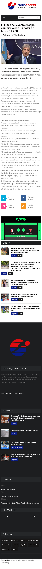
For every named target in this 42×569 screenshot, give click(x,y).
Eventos (15, 545)
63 (20, 255)
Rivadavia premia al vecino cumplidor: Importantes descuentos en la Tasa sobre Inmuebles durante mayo (25, 250)
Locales (14, 255)
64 (10, 273)
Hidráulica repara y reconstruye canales (24, 430)
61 (20, 299)
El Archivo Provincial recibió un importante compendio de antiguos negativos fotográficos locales (25, 418)
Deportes (14, 299)
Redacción (7, 35)
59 (20, 287)
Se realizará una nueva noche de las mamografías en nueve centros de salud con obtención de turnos (24, 282)
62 (20, 314)
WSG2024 (5, 540)
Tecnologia (14, 540)
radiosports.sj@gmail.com (14, 393)
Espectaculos (6, 545)
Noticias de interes (17, 447)
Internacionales (33, 545)
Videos (23, 540)
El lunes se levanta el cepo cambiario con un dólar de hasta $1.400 (18, 28)
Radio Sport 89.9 (10, 560)
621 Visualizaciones (18, 35)
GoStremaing (5, 563)
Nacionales (5, 549)
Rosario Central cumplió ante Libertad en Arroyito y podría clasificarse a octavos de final (25, 309)
